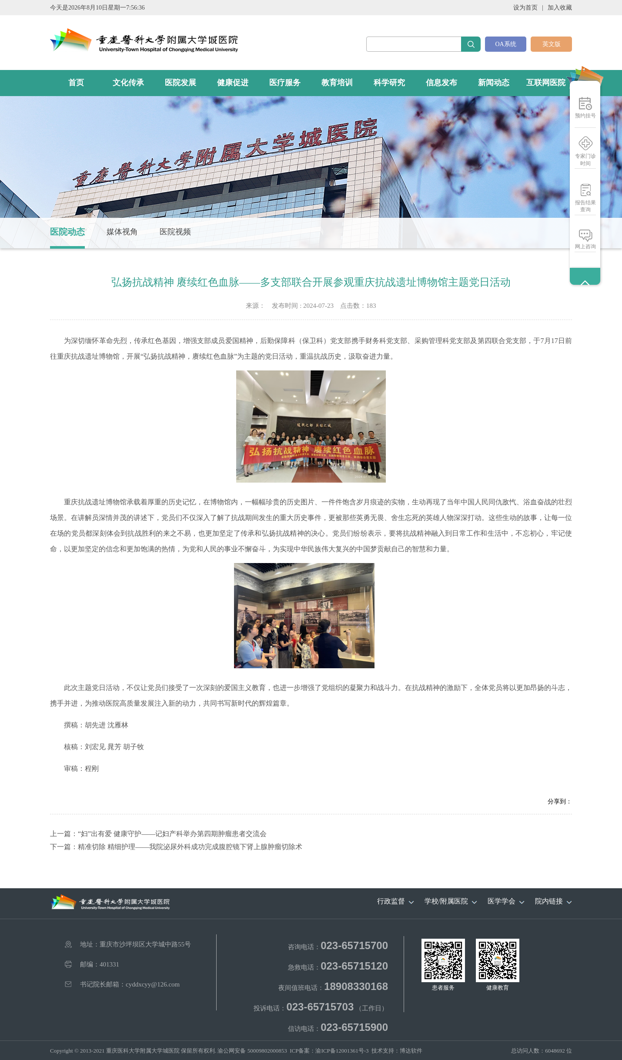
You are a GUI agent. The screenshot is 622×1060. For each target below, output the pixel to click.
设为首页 (525, 7)
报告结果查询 (585, 206)
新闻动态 (493, 82)
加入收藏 (560, 7)
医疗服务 (285, 82)
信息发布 (441, 82)
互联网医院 (545, 82)
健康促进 (232, 82)
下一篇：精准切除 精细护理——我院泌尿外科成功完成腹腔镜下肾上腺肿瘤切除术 (176, 846)
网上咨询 (585, 246)
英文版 (551, 44)
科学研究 (389, 82)
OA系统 (505, 44)
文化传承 (128, 82)
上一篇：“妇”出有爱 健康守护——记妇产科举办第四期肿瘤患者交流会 (158, 833)
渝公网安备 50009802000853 (252, 1050)
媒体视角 (122, 231)
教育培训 (337, 82)
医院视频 (175, 231)
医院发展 (180, 82)
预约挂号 (585, 116)
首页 (76, 82)
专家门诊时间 (585, 160)
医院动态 (67, 232)
